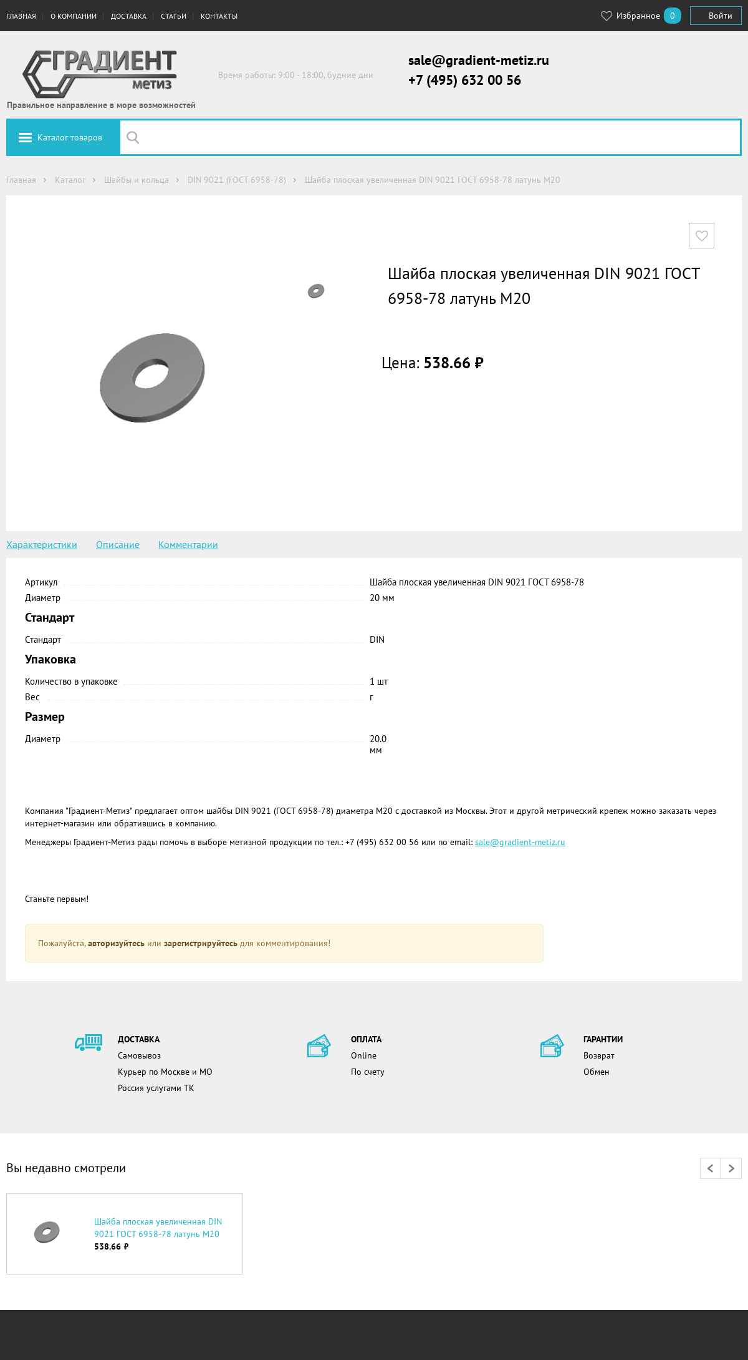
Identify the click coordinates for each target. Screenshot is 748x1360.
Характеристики (41, 544)
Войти (720, 15)
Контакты (219, 16)
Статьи (173, 16)
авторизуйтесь (116, 943)
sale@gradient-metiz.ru (478, 60)
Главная (21, 16)
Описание (118, 544)
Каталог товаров (69, 137)
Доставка (128, 16)
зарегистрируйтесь (200, 943)
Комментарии (188, 544)
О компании (73, 16)
